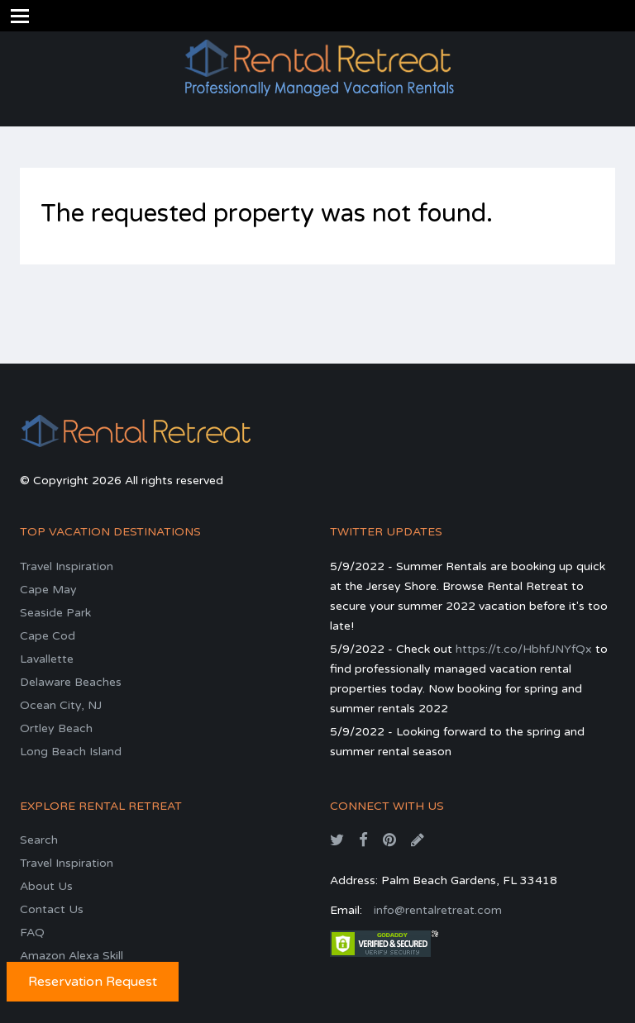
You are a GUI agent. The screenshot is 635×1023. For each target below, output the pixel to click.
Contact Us (52, 909)
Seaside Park (55, 613)
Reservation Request (92, 981)
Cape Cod (47, 636)
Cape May (48, 590)
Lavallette (47, 659)
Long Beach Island (71, 752)
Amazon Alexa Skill (71, 956)
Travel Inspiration (66, 566)
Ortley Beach (56, 728)
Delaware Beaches (71, 682)
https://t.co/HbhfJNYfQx (524, 649)
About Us (46, 886)
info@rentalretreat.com (438, 910)
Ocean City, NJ (61, 705)
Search (39, 840)
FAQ (32, 932)
